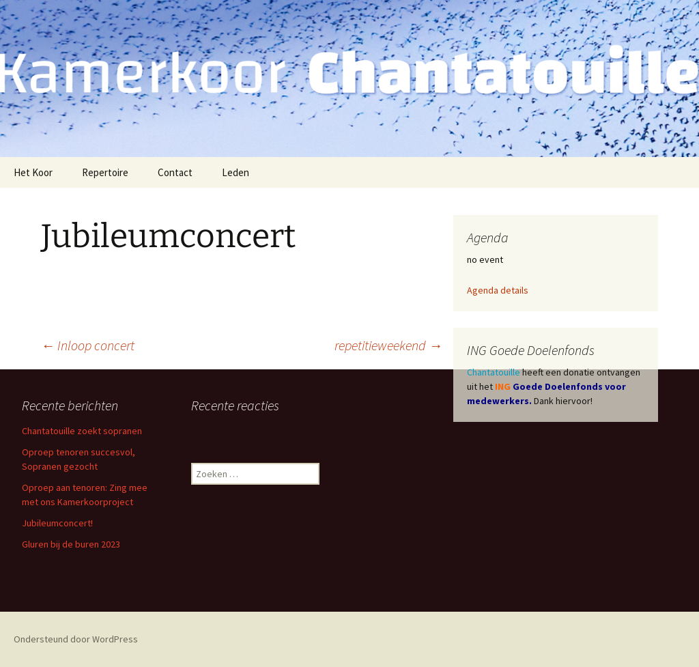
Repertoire (105, 172)
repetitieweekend (388, 345)
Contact (175, 172)
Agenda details (497, 290)
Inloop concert (87, 345)
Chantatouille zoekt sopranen (82, 431)
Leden (235, 172)
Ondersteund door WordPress (76, 639)
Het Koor (33, 172)
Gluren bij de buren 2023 (71, 544)
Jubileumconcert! (57, 523)
